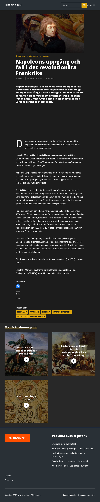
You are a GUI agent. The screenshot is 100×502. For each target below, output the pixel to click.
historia (46, 312)
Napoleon (21, 316)
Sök (84, 5)
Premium (9, 480)
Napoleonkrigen (37, 316)
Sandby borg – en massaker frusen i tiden (71, 461)
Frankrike (34, 312)
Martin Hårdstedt (62, 312)
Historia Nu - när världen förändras (33, 56)
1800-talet (22, 312)
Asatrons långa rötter (26, 398)
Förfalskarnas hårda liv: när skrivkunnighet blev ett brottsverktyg (73, 350)
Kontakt (8, 475)
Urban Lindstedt (36, 78)
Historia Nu (13, 5)
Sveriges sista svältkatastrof (65, 444)
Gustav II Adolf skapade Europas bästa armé (26, 350)
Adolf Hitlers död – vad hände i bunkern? (70, 466)
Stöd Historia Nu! (17, 438)
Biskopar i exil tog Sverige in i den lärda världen (73, 448)
